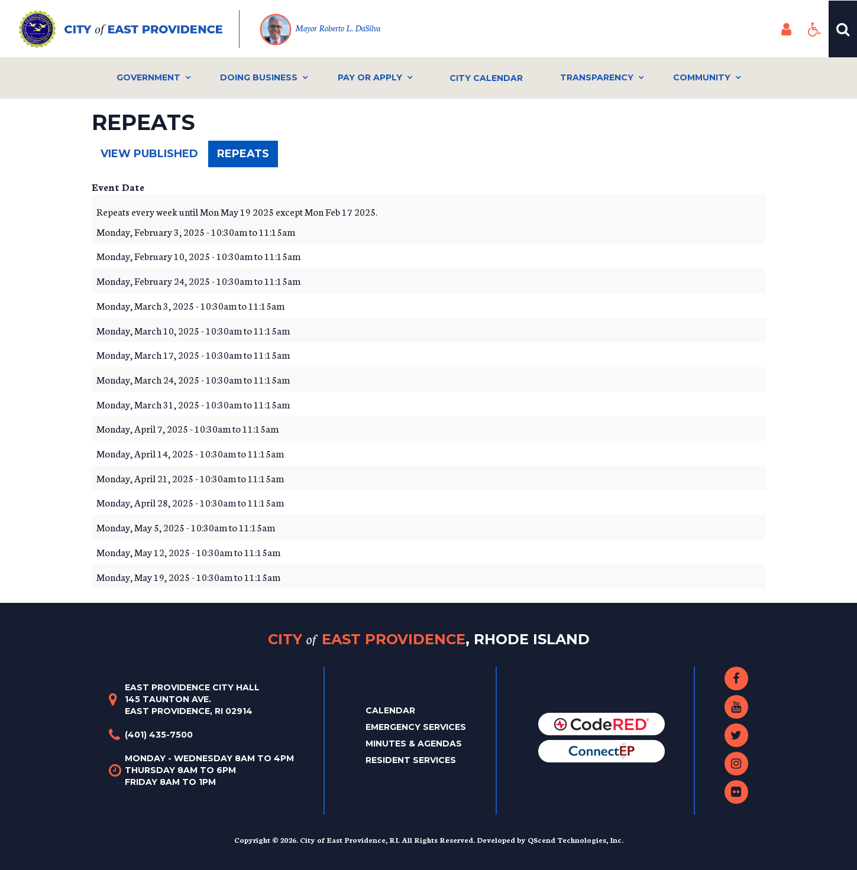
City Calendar (486, 78)
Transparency (596, 77)
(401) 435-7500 (159, 734)
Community (701, 77)
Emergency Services (416, 727)
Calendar (390, 710)
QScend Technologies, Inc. (575, 840)
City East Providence (429, 639)
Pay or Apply (370, 77)
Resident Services (411, 760)
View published (149, 153)
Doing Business (258, 77)
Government (148, 77)
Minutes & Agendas (414, 743)
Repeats (247, 157)
